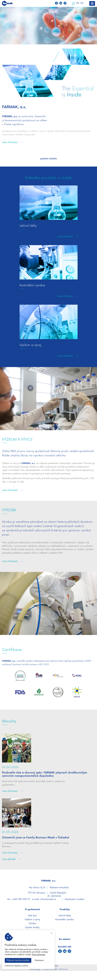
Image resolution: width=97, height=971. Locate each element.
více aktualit (9, 859)
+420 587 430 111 (21, 899)
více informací (10, 142)
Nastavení (39, 960)
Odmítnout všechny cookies (16, 966)
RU (82, 3)
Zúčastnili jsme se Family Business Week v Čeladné (35, 837)
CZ (73, 3)
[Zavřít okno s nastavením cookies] (51, 933)
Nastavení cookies (74, 899)
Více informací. (38, 954)
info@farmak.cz (48, 899)
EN (77, 3)
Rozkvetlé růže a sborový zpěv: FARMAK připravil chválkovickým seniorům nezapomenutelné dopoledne (44, 774)
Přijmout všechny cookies (18, 960)
